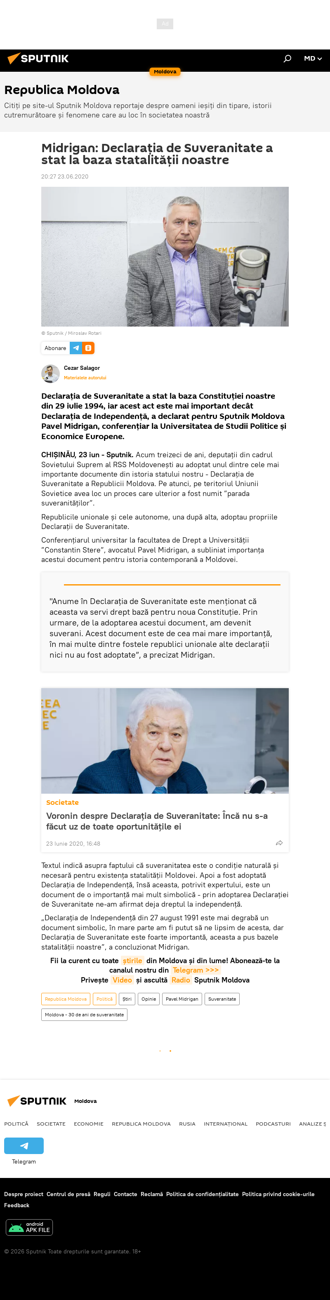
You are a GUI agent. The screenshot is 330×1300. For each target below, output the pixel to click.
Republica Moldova (66, 999)
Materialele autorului (85, 378)
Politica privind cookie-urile (278, 1194)
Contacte (125, 1194)
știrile (132, 960)
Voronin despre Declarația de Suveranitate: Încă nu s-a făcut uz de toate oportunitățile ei (157, 821)
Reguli (102, 1194)
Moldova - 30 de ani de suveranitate (84, 1014)
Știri (127, 999)
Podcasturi (273, 1123)
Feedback (16, 1205)
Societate (62, 802)
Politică (105, 999)
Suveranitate (222, 999)
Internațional (226, 1123)
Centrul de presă (68, 1194)
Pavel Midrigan (182, 999)
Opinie (148, 999)
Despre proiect (23, 1194)
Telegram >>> (196, 970)
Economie (89, 1123)
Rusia (187, 1123)
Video (122, 980)
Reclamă (152, 1194)
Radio (181, 980)
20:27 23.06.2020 (65, 176)
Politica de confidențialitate (202, 1194)
